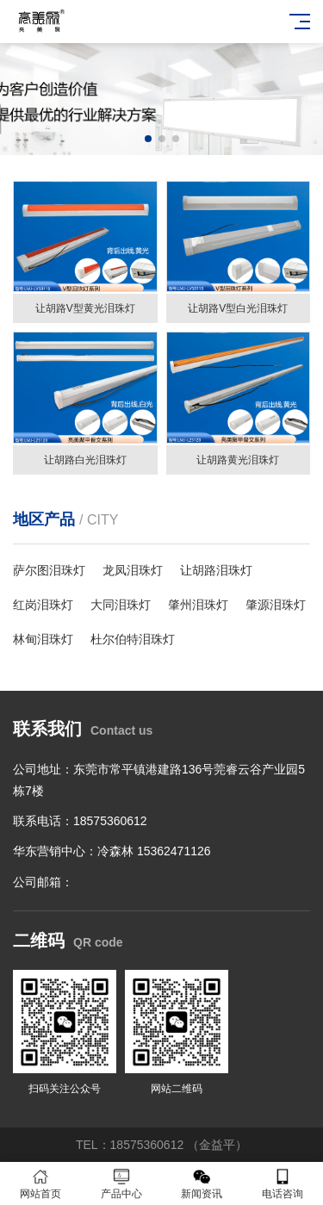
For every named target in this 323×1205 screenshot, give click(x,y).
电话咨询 (282, 1184)
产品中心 (121, 1184)
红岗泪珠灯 (43, 605)
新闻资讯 (202, 1184)
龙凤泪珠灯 (132, 570)
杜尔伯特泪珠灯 (132, 639)
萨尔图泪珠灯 (49, 570)
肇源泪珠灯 (275, 605)
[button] (148, 138)
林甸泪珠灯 (43, 639)
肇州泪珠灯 (198, 605)
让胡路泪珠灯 (216, 570)
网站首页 (40, 1184)
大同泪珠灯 (120, 605)
